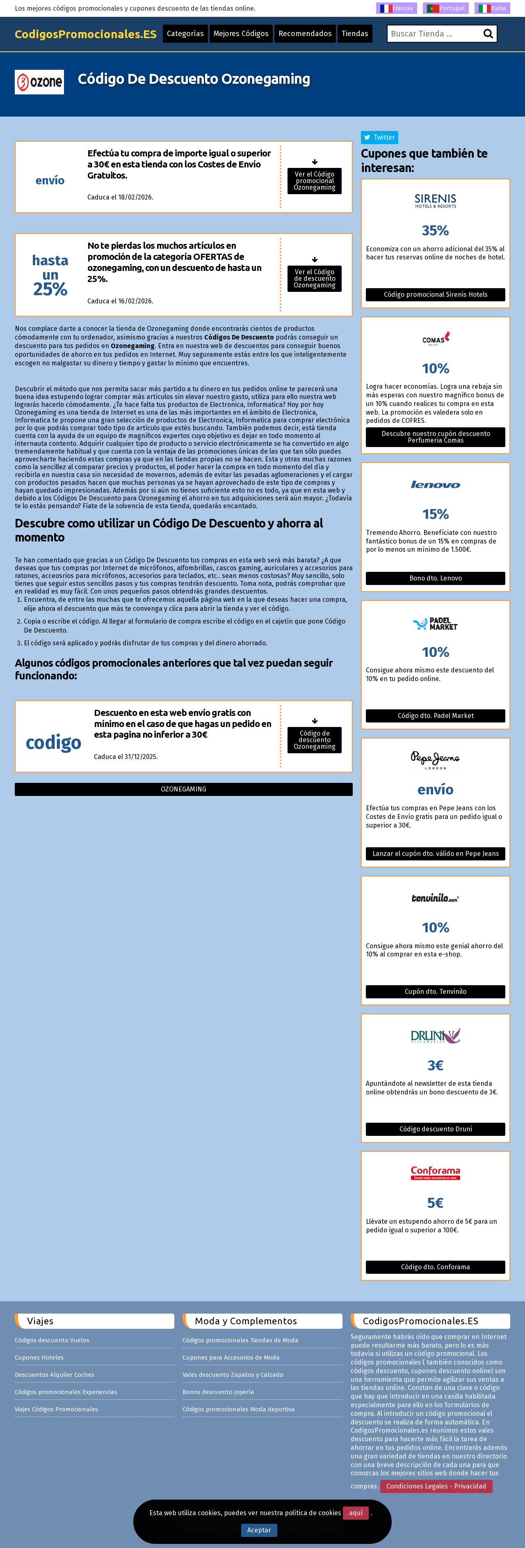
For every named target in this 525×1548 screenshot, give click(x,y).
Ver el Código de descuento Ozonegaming (315, 278)
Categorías (185, 33)
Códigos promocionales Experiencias (66, 1392)
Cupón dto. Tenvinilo (435, 991)
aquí (356, 1513)
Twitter (379, 137)
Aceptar (259, 1530)
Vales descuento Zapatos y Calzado (233, 1374)
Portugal (446, 9)
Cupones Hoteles (39, 1357)
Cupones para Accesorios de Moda (231, 1357)
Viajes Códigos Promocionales (56, 1409)
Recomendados (305, 33)
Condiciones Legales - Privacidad (436, 1486)
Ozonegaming (183, 789)
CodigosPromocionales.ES (86, 34)
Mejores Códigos (241, 33)
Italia (492, 9)
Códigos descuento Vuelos (52, 1340)
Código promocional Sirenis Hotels (436, 294)
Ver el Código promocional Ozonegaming (315, 180)
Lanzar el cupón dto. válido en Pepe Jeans (435, 854)
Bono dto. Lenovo (435, 578)
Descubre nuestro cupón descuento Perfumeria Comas (435, 437)
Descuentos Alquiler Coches (54, 1374)
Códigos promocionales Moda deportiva (239, 1409)
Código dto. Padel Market (436, 716)
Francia (396, 9)
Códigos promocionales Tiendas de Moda (241, 1340)
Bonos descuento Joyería (218, 1392)
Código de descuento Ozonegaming (315, 739)
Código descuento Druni (435, 1129)
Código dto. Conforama (435, 1267)
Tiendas (355, 33)
